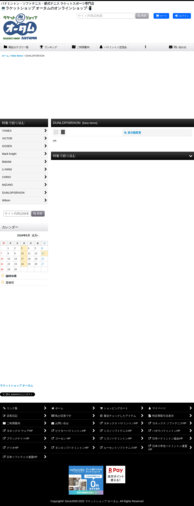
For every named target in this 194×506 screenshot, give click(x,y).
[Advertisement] (97, 88)
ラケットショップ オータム (16, 385)
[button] (145, 47)
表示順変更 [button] (132, 132)
